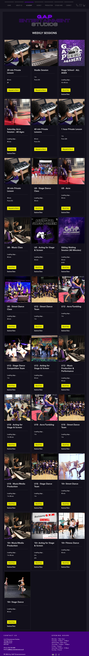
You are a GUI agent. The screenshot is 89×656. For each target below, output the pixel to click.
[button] (84, 5)
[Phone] (77, 5)
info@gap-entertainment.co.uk (15, 649)
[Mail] (80, 5)
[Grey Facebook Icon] (59, 654)
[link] (17, 71)
